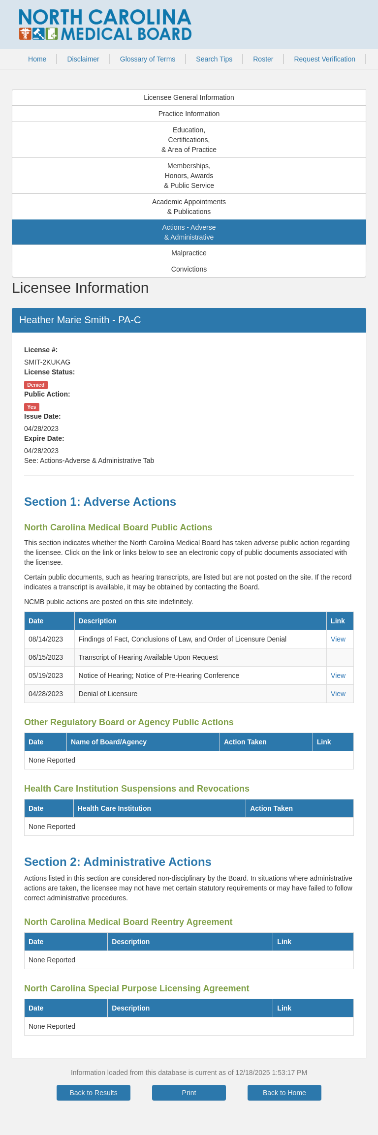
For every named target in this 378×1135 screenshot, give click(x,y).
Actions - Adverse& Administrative (189, 232)
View (338, 639)
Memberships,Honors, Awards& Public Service (189, 175)
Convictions (189, 269)
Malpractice (189, 253)
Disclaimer (83, 59)
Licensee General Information (189, 97)
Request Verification (324, 59)
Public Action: (47, 394)
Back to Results (93, 1093)
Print (189, 1093)
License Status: (49, 372)
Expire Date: (44, 438)
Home (37, 59)
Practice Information (189, 114)
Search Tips (214, 59)
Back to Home (284, 1093)
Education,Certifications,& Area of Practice (189, 139)
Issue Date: (42, 416)
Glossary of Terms (148, 59)
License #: (41, 350)
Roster (263, 59)
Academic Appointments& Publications (189, 206)
